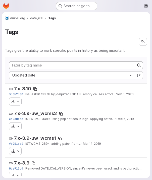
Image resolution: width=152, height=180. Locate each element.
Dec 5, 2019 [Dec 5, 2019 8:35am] (125, 119)
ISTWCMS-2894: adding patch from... (53, 144)
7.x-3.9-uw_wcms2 (35, 113)
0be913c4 (16, 168)
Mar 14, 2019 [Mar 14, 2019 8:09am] (92, 144)
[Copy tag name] (35, 89)
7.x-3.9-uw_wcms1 (35, 138)
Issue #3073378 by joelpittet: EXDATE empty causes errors (69, 94)
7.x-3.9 (21, 163)
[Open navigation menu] (15, 6)
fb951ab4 (16, 144)
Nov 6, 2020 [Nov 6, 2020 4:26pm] (125, 94)
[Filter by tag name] (72, 65)
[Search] (139, 65)
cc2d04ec (16, 119)
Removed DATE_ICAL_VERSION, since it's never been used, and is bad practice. (83, 168)
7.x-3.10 (22, 89)
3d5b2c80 (16, 94)
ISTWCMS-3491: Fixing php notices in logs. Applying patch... (69, 119)
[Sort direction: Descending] (139, 75)
